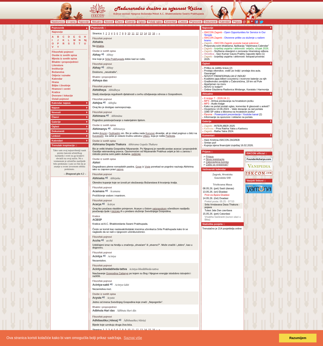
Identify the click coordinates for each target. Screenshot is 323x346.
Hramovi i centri (61, 88)
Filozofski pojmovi (62, 51)
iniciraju (115, 211)
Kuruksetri (98, 136)
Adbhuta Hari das (103, 310)
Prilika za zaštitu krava (216, 68)
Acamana (98, 191)
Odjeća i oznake (61, 75)
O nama (71, 21)
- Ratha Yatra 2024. (219, 131)
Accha (96, 240)
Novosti (109, 21)
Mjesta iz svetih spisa (64, 58)
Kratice (56, 92)
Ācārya (111, 204)
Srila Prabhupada (114, 59)
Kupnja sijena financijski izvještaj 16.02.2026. (228, 145)
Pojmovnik (196, 21)
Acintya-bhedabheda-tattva (109, 269)
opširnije (136, 154)
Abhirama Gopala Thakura (109, 144)
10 (129, 33)
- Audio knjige (214, 103)
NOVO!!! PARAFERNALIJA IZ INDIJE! (225, 76)
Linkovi (183, 21)
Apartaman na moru (215, 84)
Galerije (130, 21)
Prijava (237, 21)
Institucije (57, 68)
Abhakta (97, 42)
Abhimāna (116, 116)
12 (137, 33)
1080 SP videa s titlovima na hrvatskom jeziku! (229, 111)
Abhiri (96, 162)
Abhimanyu (99, 129)
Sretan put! (210, 142)
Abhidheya (99, 89)
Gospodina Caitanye (117, 273)
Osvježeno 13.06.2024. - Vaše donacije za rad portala (233, 109)
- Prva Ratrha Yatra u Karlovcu (226, 128)
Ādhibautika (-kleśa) (135, 320)
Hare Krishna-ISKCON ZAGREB (222, 140)
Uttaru (146, 136)
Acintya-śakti (122, 284)
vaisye (119, 169)
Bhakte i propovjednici (65, 62)
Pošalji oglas (155, 21)
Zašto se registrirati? (217, 164)
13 (141, 33)
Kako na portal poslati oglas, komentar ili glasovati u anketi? (237, 106)
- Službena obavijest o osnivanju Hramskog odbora (236, 51)
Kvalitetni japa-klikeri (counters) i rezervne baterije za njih (235, 78)
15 (149, 33)
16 (153, 33)
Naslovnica (58, 21)
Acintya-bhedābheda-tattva (144, 269)
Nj (85, 40)
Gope (138, 166)
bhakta (100, 46)
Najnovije (84, 21)
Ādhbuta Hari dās (126, 310)
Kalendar (57, 78)
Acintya (97, 256)
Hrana (55, 82)
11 (133, 33)
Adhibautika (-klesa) (105, 320)
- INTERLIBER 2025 (219, 125)
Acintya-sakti (100, 284)
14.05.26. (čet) (211, 198)
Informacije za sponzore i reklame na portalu (228, 117)
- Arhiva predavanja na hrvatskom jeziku (229, 101)
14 (145, 33)
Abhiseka (98, 178)
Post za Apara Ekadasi (217, 195)
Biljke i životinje (61, 85)
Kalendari (225, 21)
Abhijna (97, 102)
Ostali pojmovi (60, 99)
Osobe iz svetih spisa (64, 55)
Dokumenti (210, 21)
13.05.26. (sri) (210, 191)
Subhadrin (114, 133)
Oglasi (141, 21)
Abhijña (112, 102)
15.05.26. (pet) (211, 213)
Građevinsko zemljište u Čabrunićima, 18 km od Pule (233, 81)
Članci (119, 21)
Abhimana (98, 116)
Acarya (96, 204)
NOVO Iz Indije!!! (213, 86)
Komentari (170, 21)
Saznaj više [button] (133, 338)
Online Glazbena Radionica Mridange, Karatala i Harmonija (236, 89)
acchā (109, 240)
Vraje (147, 166)
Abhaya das (99, 80)
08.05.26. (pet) (211, 188)
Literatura (57, 65)
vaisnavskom (159, 208)
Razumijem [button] (297, 338)
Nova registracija (215, 159)
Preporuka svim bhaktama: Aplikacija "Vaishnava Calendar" (236, 45)
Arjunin (103, 133)
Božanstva (58, 72)
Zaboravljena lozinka (217, 162)
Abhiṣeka (115, 178)
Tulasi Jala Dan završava (218, 210)
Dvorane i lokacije (62, 95)
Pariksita (170, 136)
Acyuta (96, 297)
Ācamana (115, 191)
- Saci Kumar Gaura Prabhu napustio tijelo (232, 53)
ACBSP (97, 219)
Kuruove (150, 133)
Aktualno (97, 21)
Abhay (96, 54)
